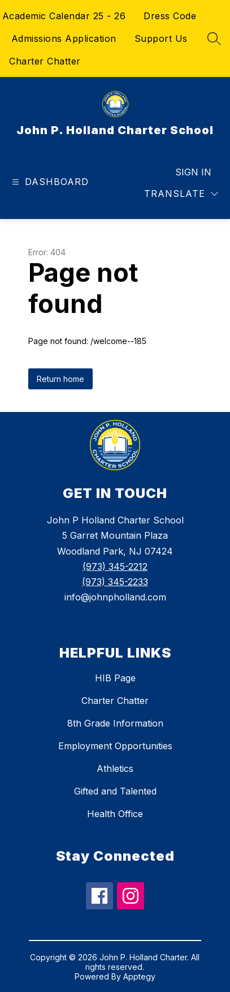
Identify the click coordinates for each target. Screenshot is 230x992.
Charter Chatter (45, 61)
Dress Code (170, 16)
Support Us (161, 38)
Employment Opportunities (115, 745)
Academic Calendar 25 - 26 (64, 16)
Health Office (115, 813)
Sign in (193, 172)
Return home (60, 379)
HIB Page (115, 678)
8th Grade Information (115, 723)
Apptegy (139, 976)
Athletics (115, 768)
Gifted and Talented (115, 791)
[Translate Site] (181, 194)
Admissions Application (63, 38)
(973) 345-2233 (115, 581)
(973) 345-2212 (115, 566)
